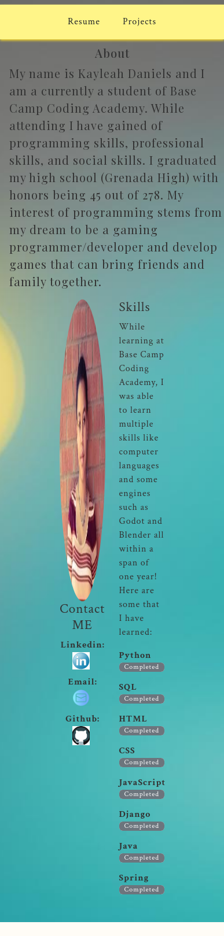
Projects (139, 22)
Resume (84, 22)
